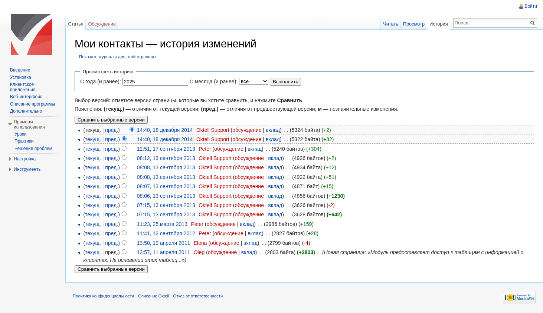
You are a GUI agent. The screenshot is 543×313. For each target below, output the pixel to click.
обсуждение (246, 130)
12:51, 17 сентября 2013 (166, 149)
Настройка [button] (25, 159)
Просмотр (414, 24)
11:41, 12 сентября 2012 (166, 233)
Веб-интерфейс (26, 96)
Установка (20, 77)
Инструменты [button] (28, 169)
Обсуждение (102, 24)
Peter (205, 149)
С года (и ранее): (100, 81)
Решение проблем (33, 148)
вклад (273, 130)
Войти (530, 6)
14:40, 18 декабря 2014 (165, 130)
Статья (75, 24)
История (438, 24)
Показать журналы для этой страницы (117, 56)
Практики (24, 141)
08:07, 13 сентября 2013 (166, 186)
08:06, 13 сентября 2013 (166, 196)
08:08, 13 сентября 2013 (166, 167)
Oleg (199, 252)
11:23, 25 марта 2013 (162, 224)
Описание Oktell (153, 296)
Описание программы (32, 104)
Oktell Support (212, 130)
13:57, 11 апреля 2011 (163, 252)
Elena (200, 243)
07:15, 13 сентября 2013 (166, 205)
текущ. (93, 139)
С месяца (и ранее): (214, 81)
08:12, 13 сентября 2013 (166, 158)
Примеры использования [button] (29, 124)
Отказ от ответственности (198, 296)
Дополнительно (26, 111)
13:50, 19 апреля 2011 (163, 243)
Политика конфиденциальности (103, 296)
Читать (390, 24)
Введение (20, 70)
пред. (111, 130)
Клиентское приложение (22, 87)
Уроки (20, 134)
